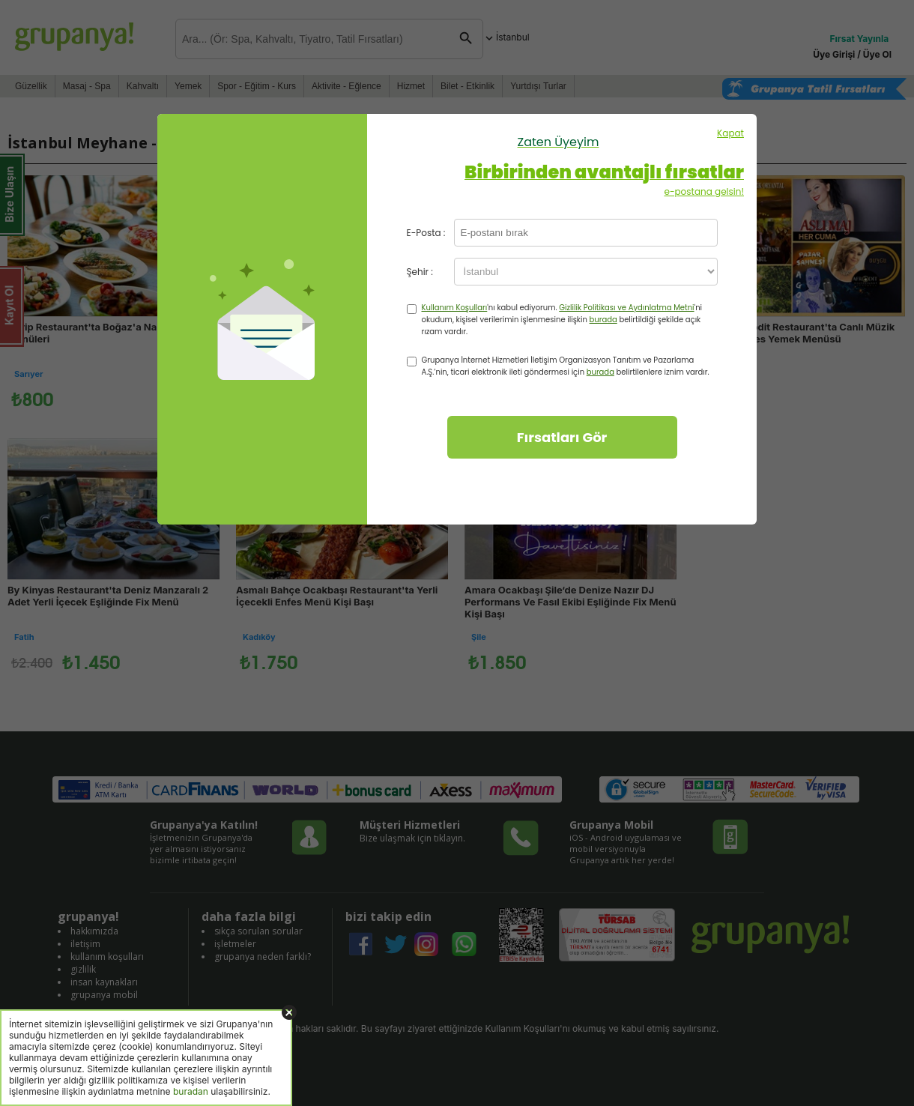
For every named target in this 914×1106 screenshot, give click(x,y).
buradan (190, 1091)
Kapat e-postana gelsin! (558, 162)
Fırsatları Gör (562, 437)
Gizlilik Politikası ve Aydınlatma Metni (626, 307)
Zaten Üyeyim (558, 142)
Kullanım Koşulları (455, 307)
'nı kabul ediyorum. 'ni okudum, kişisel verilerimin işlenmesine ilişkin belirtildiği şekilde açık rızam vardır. (562, 319)
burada (603, 319)
